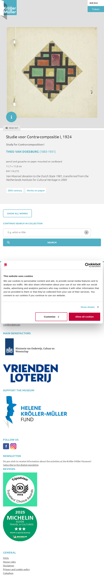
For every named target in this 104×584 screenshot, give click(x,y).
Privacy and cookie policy (16, 569)
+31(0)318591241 (11, 324)
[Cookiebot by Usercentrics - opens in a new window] (87, 265)
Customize (51, 316)
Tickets (96, 9)
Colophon (8, 572)
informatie (10, 115)
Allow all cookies (84, 316)
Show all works (17, 213)
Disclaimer (8, 565)
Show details (88, 307)
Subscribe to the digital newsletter (21, 464)
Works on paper (36, 190)
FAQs (6, 557)
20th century (15, 190)
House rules (9, 561)
